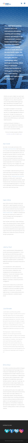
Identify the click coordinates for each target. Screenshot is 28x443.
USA (15, 134)
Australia (8, 134)
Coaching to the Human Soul (17, 176)
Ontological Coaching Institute (9, 148)
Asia (12, 134)
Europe (20, 134)
